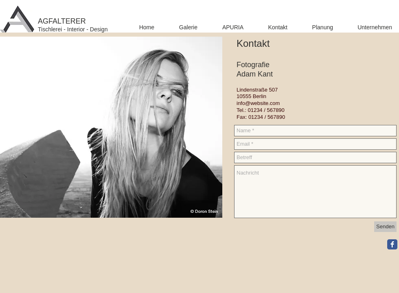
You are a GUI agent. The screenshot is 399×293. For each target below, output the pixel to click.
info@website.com (258, 103)
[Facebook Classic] (392, 244)
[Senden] (385, 226)
